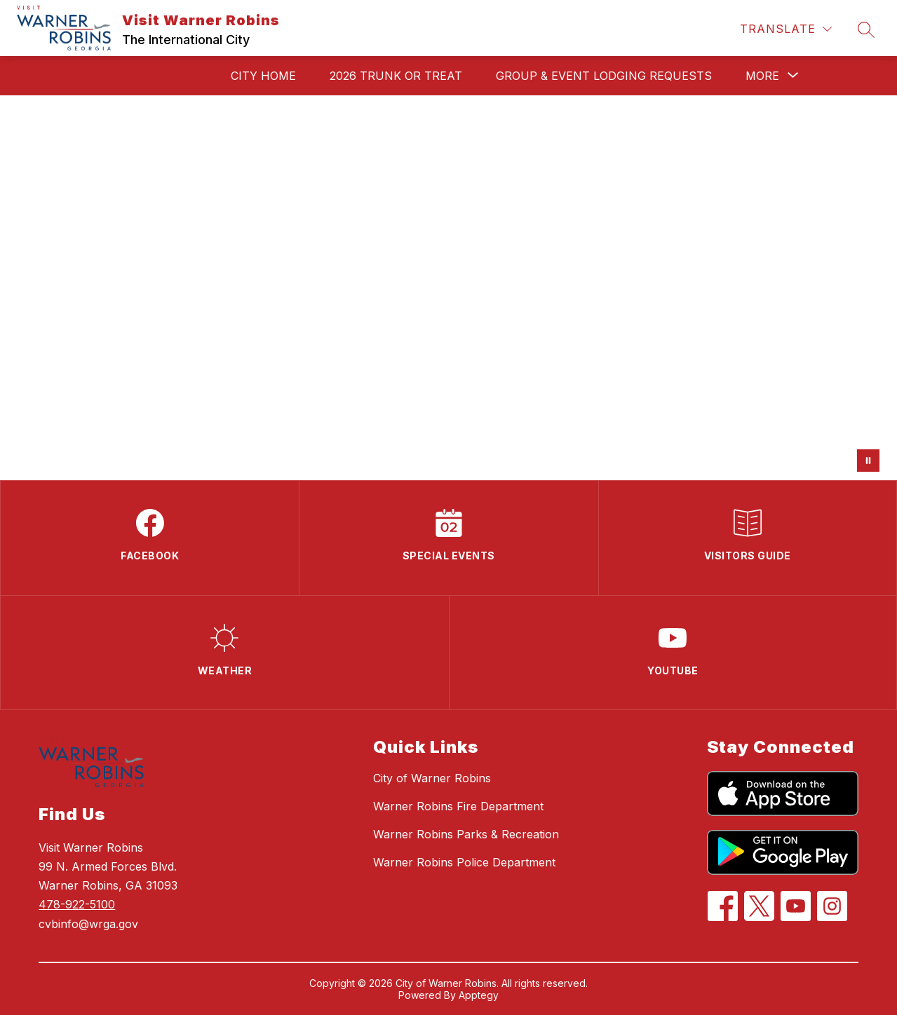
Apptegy (479, 995)
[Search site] (866, 29)
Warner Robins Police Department (464, 862)
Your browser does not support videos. (448, 287)
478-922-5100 (77, 904)
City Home (263, 76)
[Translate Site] (785, 29)
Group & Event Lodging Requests (604, 76)
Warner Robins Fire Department (458, 806)
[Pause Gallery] (868, 460)
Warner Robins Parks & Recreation (466, 834)
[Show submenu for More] (762, 75)
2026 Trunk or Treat (396, 76)
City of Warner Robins (432, 778)
